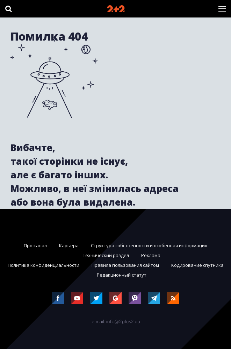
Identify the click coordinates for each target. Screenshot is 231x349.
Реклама (150, 255)
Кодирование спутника (197, 265)
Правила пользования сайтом (125, 265)
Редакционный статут (121, 275)
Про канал (35, 245)
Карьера (69, 245)
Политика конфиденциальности (43, 265)
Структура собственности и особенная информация (149, 245)
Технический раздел (106, 255)
